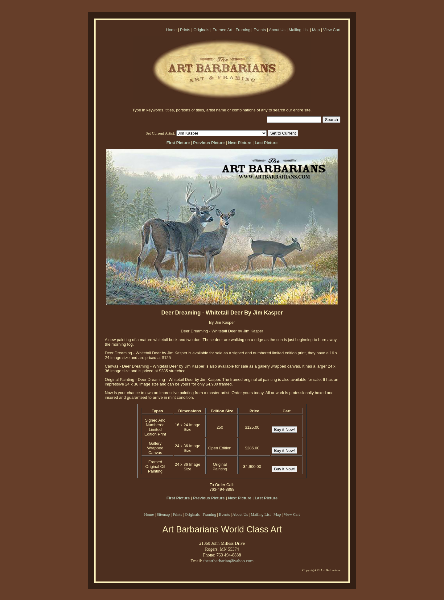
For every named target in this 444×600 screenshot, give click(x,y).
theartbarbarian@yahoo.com (228, 560)
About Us (277, 29)
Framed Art (222, 29)
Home (171, 29)
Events (260, 29)
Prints (185, 29)
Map (316, 29)
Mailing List (299, 29)
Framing (243, 29)
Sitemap (163, 514)
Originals (201, 29)
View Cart (331, 29)
